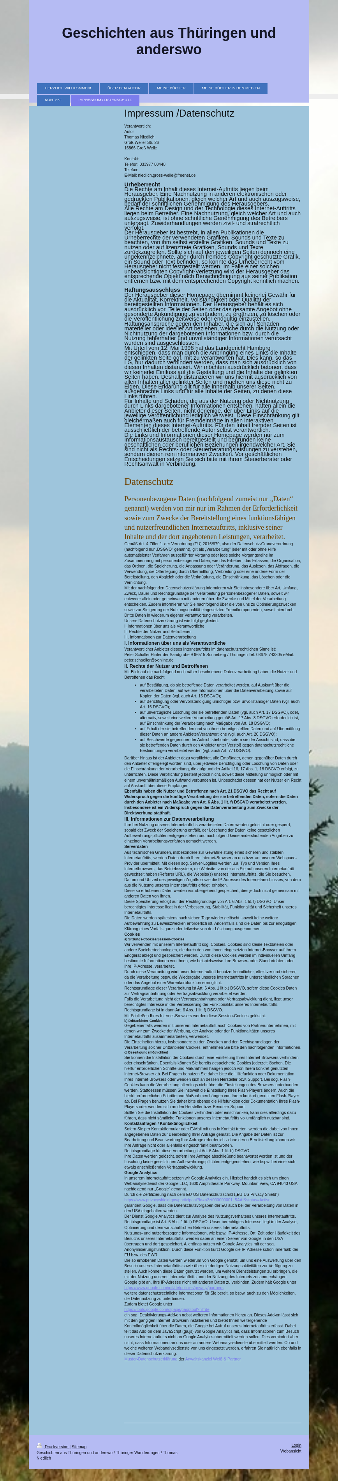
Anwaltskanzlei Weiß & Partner (213, 1359)
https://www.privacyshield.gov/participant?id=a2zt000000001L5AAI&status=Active (197, 1200)
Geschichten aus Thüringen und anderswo (169, 41)
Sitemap (79, 1447)
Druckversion (53, 1447)
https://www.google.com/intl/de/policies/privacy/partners (174, 1288)
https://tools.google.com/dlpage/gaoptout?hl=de (166, 1309)
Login (296, 1445)
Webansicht (290, 1451)
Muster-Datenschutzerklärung (150, 1359)
